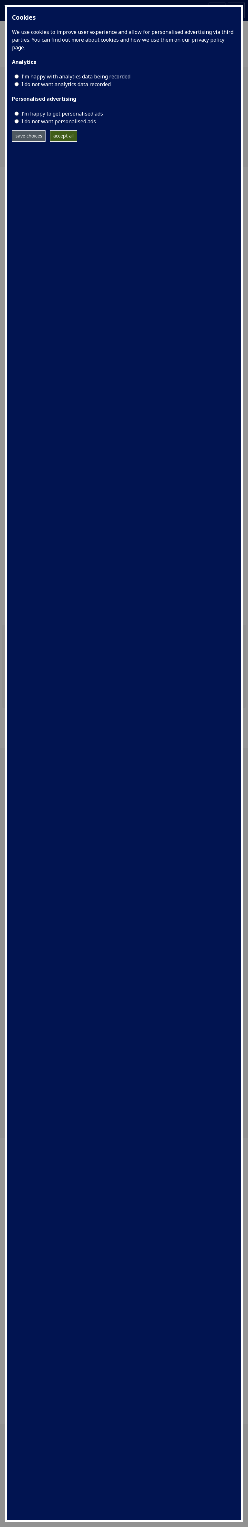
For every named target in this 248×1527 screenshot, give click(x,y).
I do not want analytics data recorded (66, 84)
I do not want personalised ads (58, 121)
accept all (63, 136)
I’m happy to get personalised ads (62, 113)
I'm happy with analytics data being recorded (75, 76)
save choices (29, 136)
